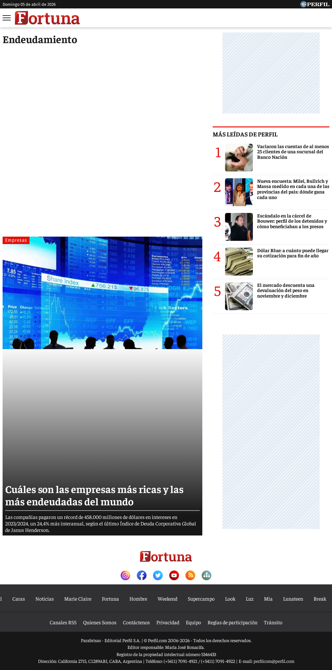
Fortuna (110, 598)
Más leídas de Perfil (245, 134)
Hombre (138, 598)
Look (230, 598)
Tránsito (273, 622)
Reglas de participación (232, 622)
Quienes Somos (99, 622)
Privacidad (167, 622)
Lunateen (293, 598)
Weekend (167, 598)
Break (320, 598)
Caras (18, 598)
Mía (268, 598)
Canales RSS (63, 622)
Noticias (44, 598)
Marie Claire (77, 598)
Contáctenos (136, 622)
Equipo (193, 622)
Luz (250, 598)
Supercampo (201, 598)
